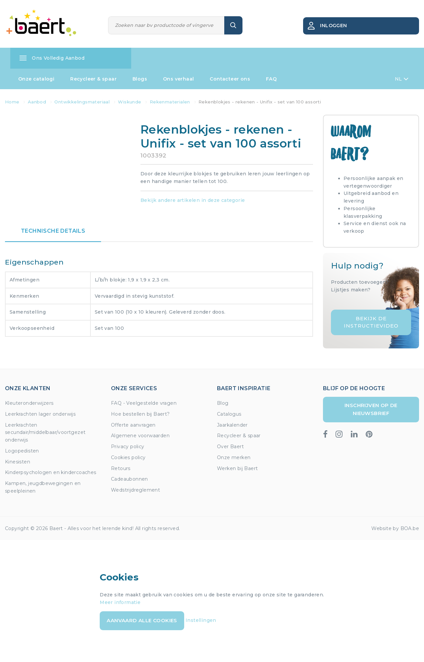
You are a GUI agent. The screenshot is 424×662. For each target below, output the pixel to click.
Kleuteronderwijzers (29, 403)
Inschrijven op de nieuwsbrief (371, 409)
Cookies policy (128, 457)
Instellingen (201, 620)
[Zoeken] (166, 25)
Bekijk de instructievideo (371, 322)
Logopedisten (22, 451)
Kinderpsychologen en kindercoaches (50, 472)
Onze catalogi (36, 79)
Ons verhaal (178, 79)
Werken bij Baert (237, 468)
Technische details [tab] (53, 231)
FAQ (271, 79)
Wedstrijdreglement (135, 490)
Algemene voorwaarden (140, 436)
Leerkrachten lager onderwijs (40, 414)
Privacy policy (127, 447)
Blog (223, 403)
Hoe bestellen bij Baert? (140, 414)
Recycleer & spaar (93, 79)
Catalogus (229, 414)
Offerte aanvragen (133, 425)
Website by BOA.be (395, 528)
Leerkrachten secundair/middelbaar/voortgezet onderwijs (45, 432)
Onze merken (233, 457)
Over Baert (230, 447)
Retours (121, 468)
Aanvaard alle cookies (142, 620)
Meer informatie (120, 602)
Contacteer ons (230, 79)
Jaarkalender (232, 425)
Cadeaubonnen (129, 479)
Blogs (139, 79)
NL (401, 79)
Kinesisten (17, 462)
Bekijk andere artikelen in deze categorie (192, 200)
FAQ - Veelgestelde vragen (144, 403)
